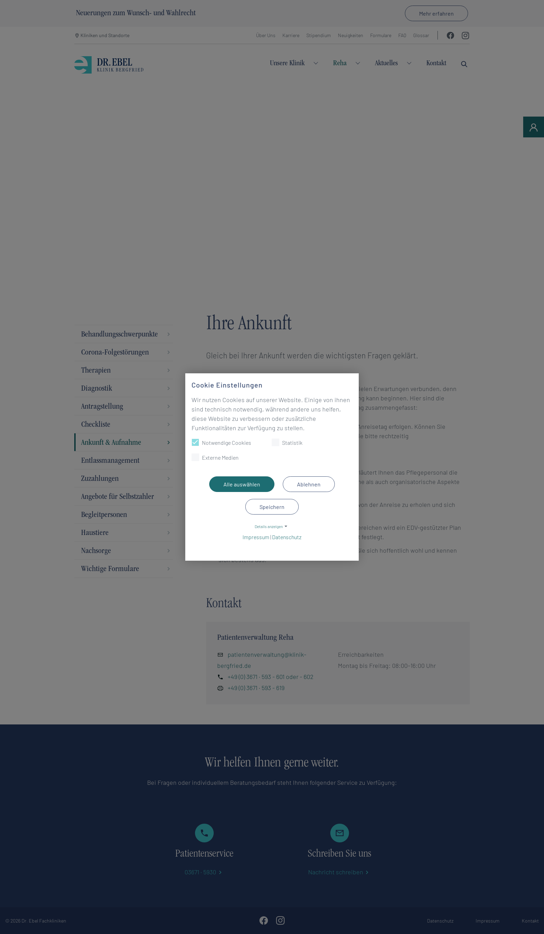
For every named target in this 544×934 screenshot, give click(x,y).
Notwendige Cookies (221, 442)
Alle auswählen (241, 484)
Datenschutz (286, 537)
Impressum (256, 537)
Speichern (272, 506)
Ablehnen (309, 484)
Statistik (287, 442)
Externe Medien (215, 457)
